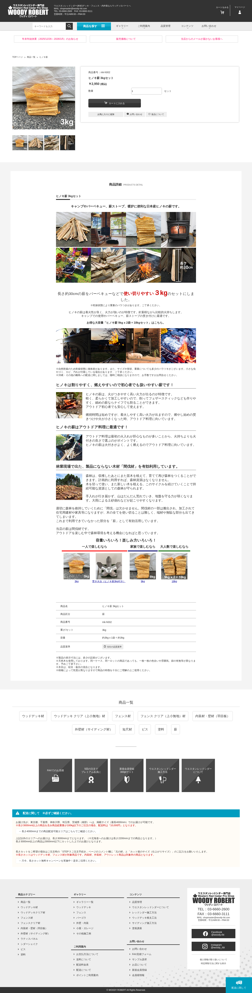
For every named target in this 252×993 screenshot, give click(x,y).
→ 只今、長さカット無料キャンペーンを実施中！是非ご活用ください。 (58, 860)
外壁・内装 (82, 923)
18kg (174, 568)
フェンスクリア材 (30, 923)
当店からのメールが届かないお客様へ (202, 38)
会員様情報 (138, 975)
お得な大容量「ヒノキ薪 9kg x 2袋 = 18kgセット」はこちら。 (126, 322)
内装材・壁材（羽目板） (212, 716)
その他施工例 (83, 933)
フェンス (81, 912)
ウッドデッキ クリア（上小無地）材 (79, 716)
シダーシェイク (29, 944)
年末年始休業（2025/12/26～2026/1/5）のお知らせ (50, 38)
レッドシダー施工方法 (144, 912)
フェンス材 (123, 716)
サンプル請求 (139, 959)
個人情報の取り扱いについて (213, 959)
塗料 (161, 729)
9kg (143, 568)
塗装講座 (137, 928)
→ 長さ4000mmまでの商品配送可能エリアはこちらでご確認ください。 (58, 831)
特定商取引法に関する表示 (213, 963)
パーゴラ (81, 917)
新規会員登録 (139, 969)
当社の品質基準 (113, 646)
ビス (145, 729)
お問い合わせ (134, 114)
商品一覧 (126, 702)
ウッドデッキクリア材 (33, 912)
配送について (83, 969)
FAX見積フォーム (141, 954)
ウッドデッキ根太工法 (144, 917)
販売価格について (126, 38)
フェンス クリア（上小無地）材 (163, 716)
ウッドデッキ (83, 907)
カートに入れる (114, 103)
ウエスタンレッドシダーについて (150, 907)
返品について (156, 114)
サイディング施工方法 (144, 923)
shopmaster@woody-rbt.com (73, 8)
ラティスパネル (29, 938)
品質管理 (165, 26)
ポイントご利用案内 (87, 975)
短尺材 (127, 729)
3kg (77, 568)
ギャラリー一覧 (84, 902)
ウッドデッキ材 (33, 716)
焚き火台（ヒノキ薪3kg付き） (109, 568)
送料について (83, 959)
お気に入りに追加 (105, 114)
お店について (139, 964)
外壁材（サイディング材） (94, 729)
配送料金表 (82, 964)
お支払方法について (87, 954)
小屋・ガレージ (84, 928)
